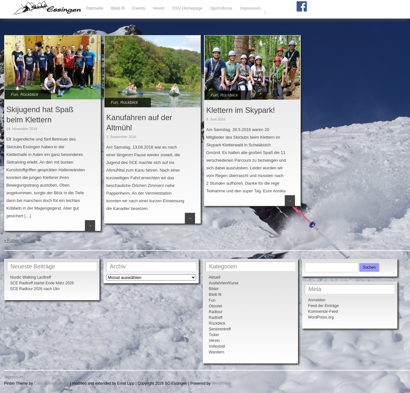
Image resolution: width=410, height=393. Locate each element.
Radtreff (215, 317)
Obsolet (215, 306)
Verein (159, 8)
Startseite (94, 8)
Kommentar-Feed (323, 311)
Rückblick (29, 94)
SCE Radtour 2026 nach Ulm (35, 289)
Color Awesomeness (51, 383)
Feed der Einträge (323, 306)
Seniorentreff (220, 329)
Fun (14, 94)
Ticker (214, 335)
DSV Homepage (187, 8)
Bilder (214, 289)
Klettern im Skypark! (240, 110)
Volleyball (217, 346)
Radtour (216, 312)
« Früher (11, 240)
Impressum (250, 8)
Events (138, 8)
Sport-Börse (221, 8)
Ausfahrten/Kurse (224, 283)
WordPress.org (321, 317)
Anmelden (316, 300)
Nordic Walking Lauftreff (30, 277)
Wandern (216, 352)
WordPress (221, 383)
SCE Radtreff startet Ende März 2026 (42, 283)
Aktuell (214, 277)
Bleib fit (118, 8)
